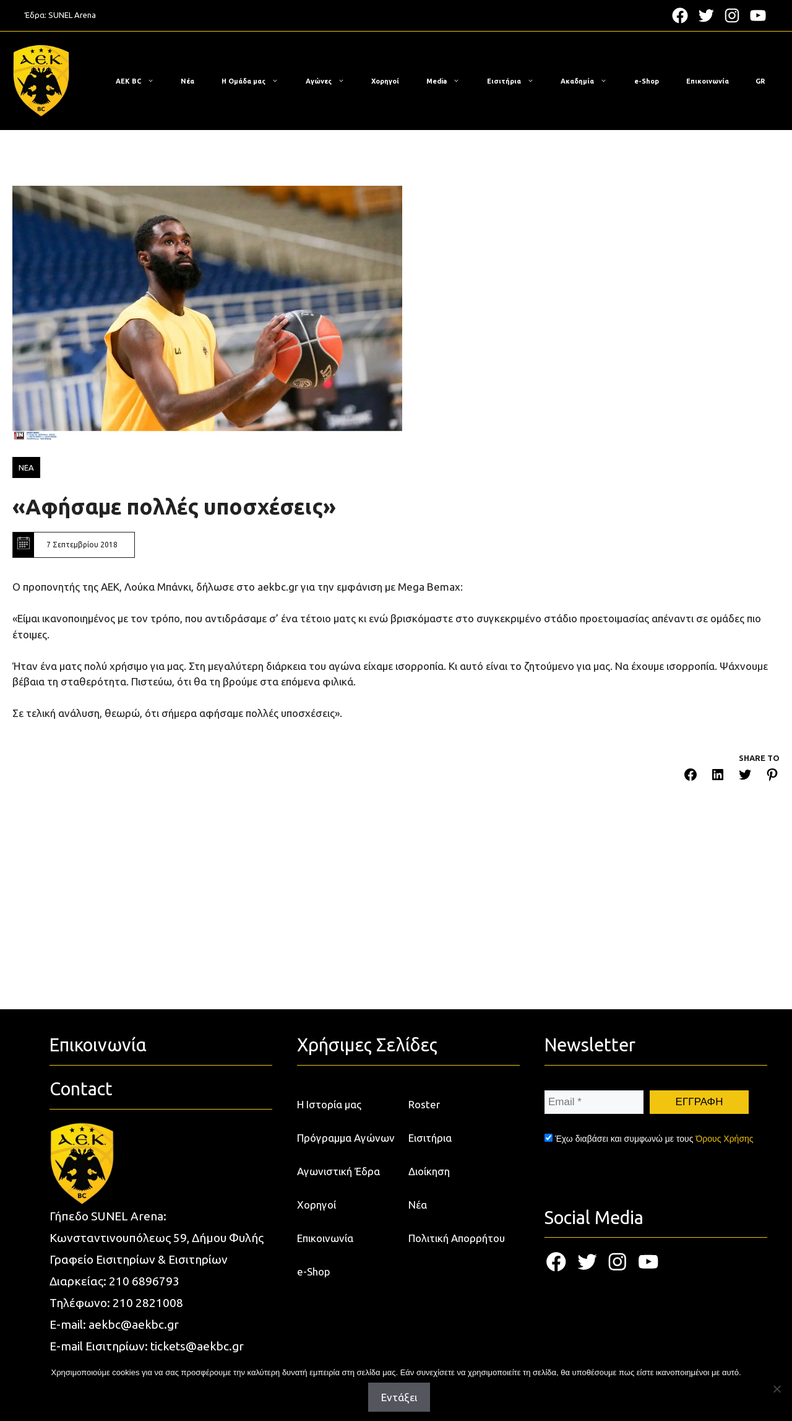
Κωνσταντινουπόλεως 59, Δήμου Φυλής (157, 1238)
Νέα (187, 81)
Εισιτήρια (516, 81)
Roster (424, 1104)
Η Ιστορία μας (329, 1104)
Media (449, 81)
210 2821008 (148, 1303)
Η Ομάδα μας (256, 81)
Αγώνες (331, 81)
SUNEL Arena (72, 15)
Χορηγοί (385, 81)
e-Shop (646, 81)
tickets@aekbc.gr (197, 1346)
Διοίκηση (429, 1171)
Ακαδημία (590, 81)
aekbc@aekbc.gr (133, 1324)
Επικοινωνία (707, 81)
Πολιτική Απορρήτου (456, 1238)
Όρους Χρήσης (724, 1139)
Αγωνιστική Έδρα (338, 1171)
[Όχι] (776, 1389)
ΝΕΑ (26, 467)
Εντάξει (399, 1397)
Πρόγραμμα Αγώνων (346, 1138)
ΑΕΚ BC (141, 81)
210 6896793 (144, 1281)
